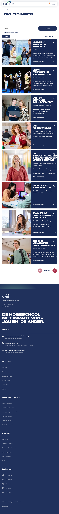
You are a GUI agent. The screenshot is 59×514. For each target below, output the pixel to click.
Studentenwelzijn (7, 416)
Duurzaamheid (6, 452)
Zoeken (47, 28)
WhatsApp (9, 475)
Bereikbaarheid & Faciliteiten (10, 448)
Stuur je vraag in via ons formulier (15, 350)
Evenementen (6, 380)
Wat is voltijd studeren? (9, 408)
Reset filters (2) (49, 36)
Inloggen (4, 367)
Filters (6, 36)
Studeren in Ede (6, 420)
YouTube (8, 492)
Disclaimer (5, 506)
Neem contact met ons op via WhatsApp (17, 336)
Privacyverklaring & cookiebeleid (11, 502)
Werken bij (5, 439)
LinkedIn (8, 488)
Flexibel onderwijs (7, 403)
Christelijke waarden (8, 425)
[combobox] (19, 28)
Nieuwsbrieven (6, 456)
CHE (7, 10)
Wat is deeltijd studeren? (9, 412)
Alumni (4, 372)
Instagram (9, 479)
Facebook (9, 484)
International (5, 385)
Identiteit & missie (7, 443)
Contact (4, 389)
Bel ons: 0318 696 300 (11, 343)
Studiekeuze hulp (7, 376)
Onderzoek (5, 461)
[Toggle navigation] (54, 3)
